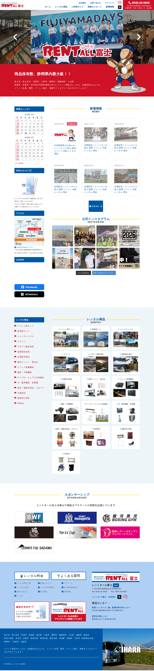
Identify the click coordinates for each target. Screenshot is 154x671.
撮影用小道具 (23, 398)
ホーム (48, 6)
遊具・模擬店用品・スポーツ (30, 387)
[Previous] (15, 37)
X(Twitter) (29, 294)
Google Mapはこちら (24, 247)
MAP (116, 585)
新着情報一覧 (95, 204)
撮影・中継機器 (24, 372)
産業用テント (23, 331)
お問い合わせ (95, 3)
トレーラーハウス (25, 336)
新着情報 (110, 6)
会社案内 (82, 3)
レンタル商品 (61, 6)
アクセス (19, 596)
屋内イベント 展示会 (27, 362)
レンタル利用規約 (47, 588)
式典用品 (21, 393)
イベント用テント (25, 326)
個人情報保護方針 (70, 588)
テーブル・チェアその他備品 (30, 377)
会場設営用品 (23, 356)
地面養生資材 (23, 351)
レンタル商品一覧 (23, 584)
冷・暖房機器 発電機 (27, 382)
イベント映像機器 (25, 367)
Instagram (119, 2)
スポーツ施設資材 (25, 346)
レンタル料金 (31, 576)
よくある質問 (68, 576)
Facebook (29, 287)
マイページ (109, 3)
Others (20, 403)
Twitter (119, 7)
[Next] (138, 37)
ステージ (21, 341)
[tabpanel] (77, 37)
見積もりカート (95, 6)
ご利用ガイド (77, 6)
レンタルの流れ (22, 588)
